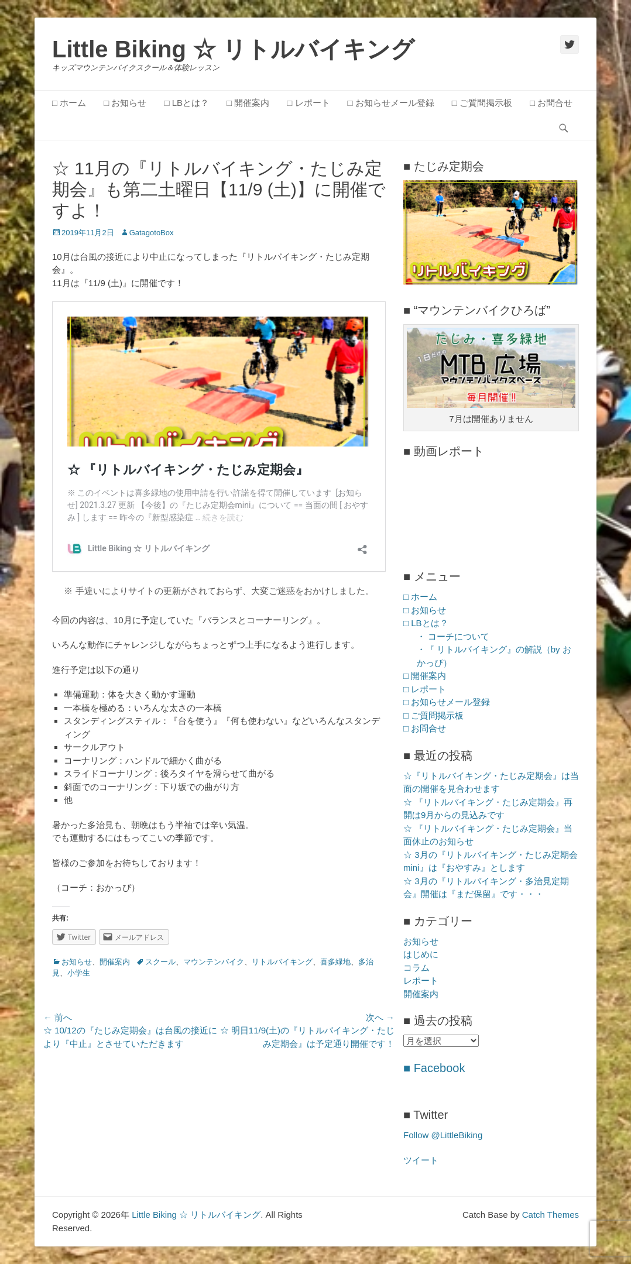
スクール (160, 961)
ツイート (420, 1160)
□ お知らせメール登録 (391, 103)
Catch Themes (550, 1215)
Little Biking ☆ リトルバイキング (233, 49)
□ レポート (308, 103)
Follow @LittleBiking (442, 1135)
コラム (416, 968)
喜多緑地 (335, 961)
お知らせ (76, 961)
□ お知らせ (125, 103)
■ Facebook (434, 1068)
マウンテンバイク (213, 961)
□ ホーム (69, 103)
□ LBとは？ (186, 103)
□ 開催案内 (248, 103)
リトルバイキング (282, 961)
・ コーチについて (453, 636)
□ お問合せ (551, 103)
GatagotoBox (151, 232)
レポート (420, 980)
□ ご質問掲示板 (482, 103)
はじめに (420, 954)
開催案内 (115, 961)
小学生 (78, 972)
